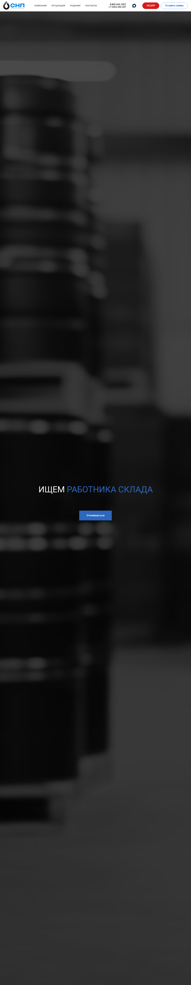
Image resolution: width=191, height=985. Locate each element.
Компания (40, 6)
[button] (150, 5)
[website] (134, 5)
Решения (75, 6)
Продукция (58, 6)
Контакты (91, 6)
